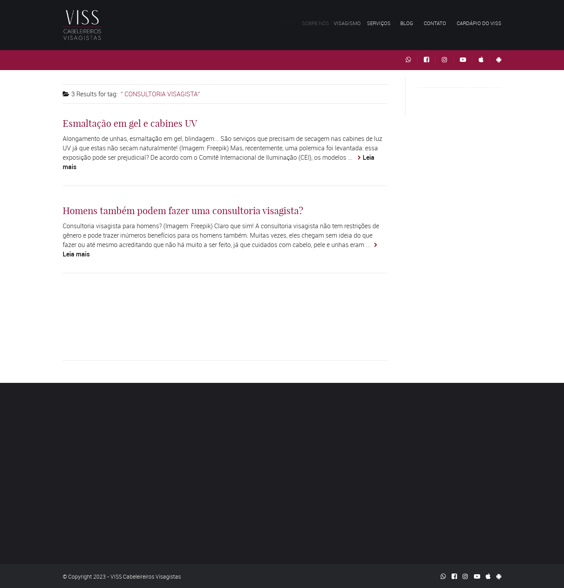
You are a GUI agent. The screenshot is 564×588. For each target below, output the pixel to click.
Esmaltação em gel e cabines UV (130, 123)
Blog (406, 23)
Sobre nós (318, 23)
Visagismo (350, 23)
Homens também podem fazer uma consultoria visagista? (183, 210)
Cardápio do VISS (479, 23)
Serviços (380, 23)
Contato (435, 23)
